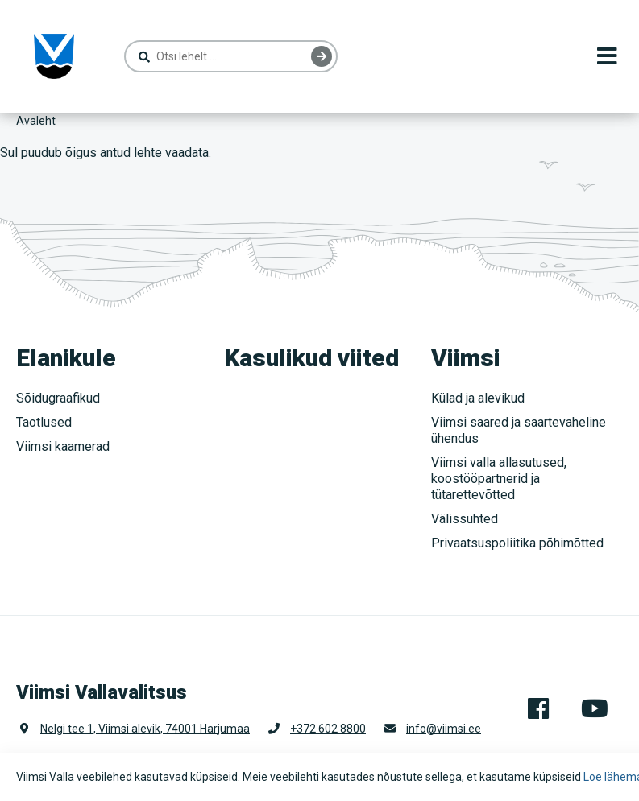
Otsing (321, 56)
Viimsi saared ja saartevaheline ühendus (518, 430)
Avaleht (36, 120)
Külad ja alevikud (478, 398)
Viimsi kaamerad (63, 446)
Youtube (594, 708)
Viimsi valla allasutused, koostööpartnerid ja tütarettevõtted (498, 478)
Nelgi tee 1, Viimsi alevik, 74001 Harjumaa (145, 728)
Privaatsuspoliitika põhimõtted (517, 543)
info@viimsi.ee (443, 728)
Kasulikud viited (311, 358)
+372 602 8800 (328, 728)
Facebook (538, 708)
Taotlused (44, 422)
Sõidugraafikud (58, 398)
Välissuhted (464, 518)
